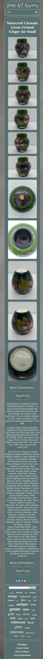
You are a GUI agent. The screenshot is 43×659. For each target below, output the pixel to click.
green (15, 609)
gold (11, 614)
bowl (17, 601)
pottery (30, 633)
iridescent (18, 622)
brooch (32, 593)
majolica (11, 605)
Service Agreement (22, 655)
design (20, 619)
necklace (29, 636)
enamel (27, 628)
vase (26, 609)
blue (26, 593)
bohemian (25, 596)
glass (18, 627)
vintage (12, 596)
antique (22, 604)
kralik (11, 593)
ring (33, 610)
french (11, 600)
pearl (35, 597)
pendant (19, 592)
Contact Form (22, 648)
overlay (22, 636)
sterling (34, 615)
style (13, 618)
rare (35, 600)
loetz (33, 604)
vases (16, 636)
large (26, 619)
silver (26, 614)
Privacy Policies (22, 651)
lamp (18, 614)
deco (23, 600)
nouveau (17, 632)
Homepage (22, 644)
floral (30, 622)
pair (29, 601)
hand (32, 618)
